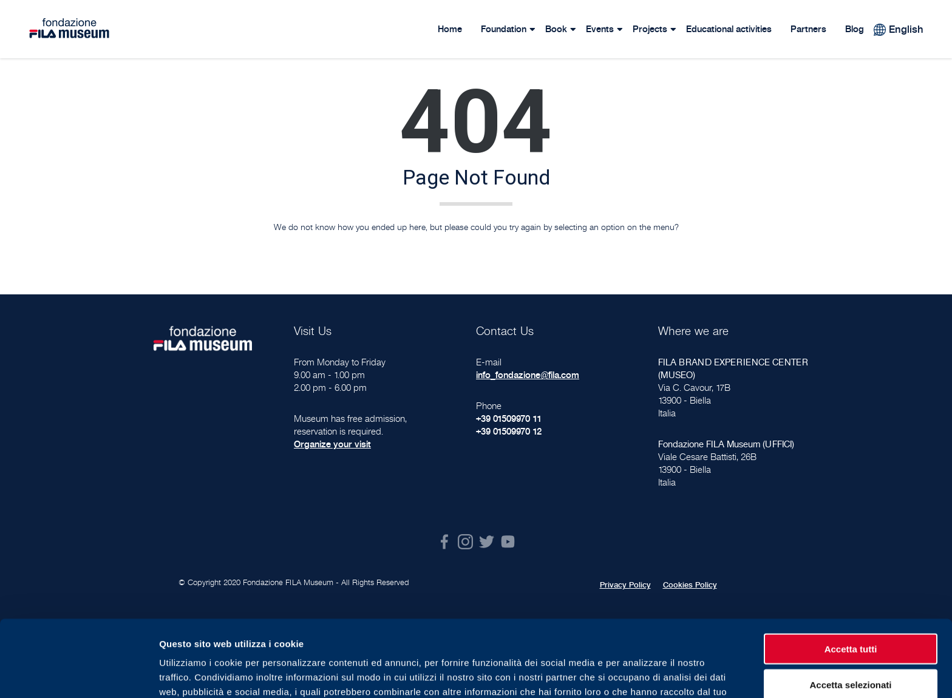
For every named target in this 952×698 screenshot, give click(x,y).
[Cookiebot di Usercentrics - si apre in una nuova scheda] (78, 674)
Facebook (444, 541)
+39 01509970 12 (509, 431)
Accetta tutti (850, 577)
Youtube (507, 541)
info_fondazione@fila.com (527, 375)
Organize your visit (332, 444)
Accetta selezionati (850, 613)
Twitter (486, 541)
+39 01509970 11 (509, 418)
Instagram (465, 541)
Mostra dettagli (639, 674)
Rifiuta (851, 648)
